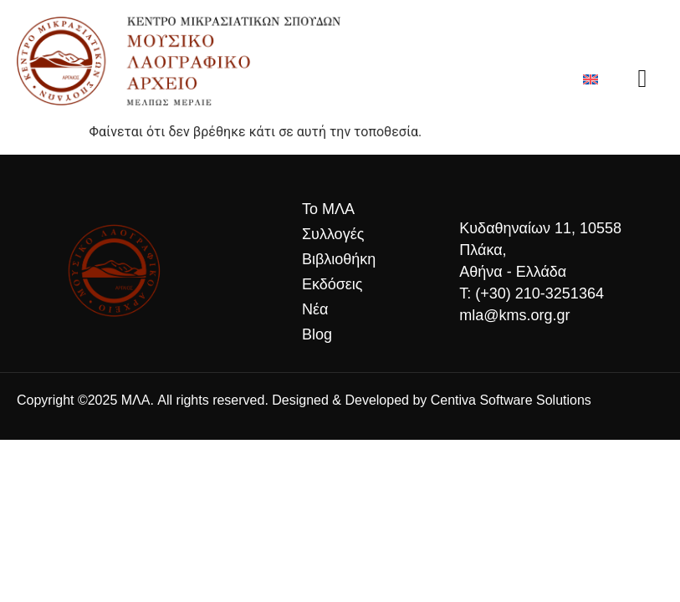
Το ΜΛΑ (328, 209)
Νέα (315, 309)
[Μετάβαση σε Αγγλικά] (590, 79)
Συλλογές (337, 234)
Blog (317, 334)
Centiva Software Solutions (511, 400)
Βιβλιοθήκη (339, 259)
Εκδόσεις (332, 284)
